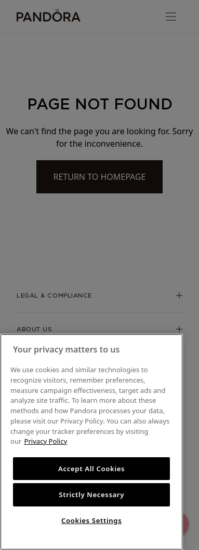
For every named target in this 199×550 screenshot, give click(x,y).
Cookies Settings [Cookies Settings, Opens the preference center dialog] (91, 520)
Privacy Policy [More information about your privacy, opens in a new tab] (45, 441)
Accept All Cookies (91, 468)
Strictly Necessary (91, 494)
